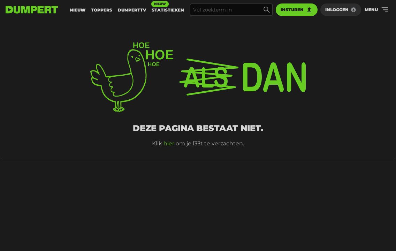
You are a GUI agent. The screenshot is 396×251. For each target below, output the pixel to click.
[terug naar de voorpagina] (32, 10)
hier (168, 143)
